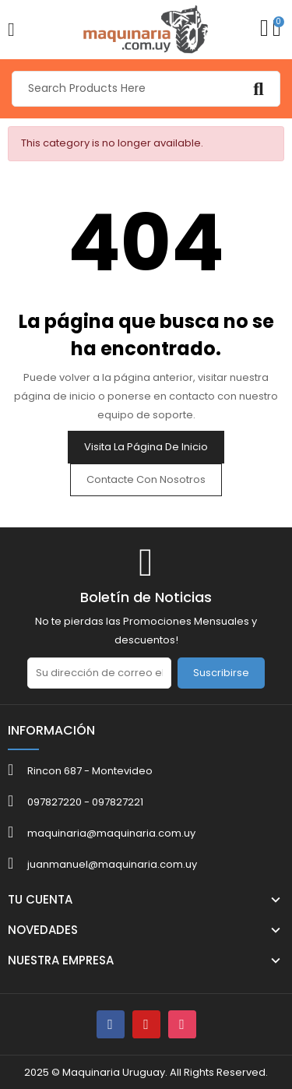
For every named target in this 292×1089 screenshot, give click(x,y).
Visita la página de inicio (146, 446)
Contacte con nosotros (146, 479)
